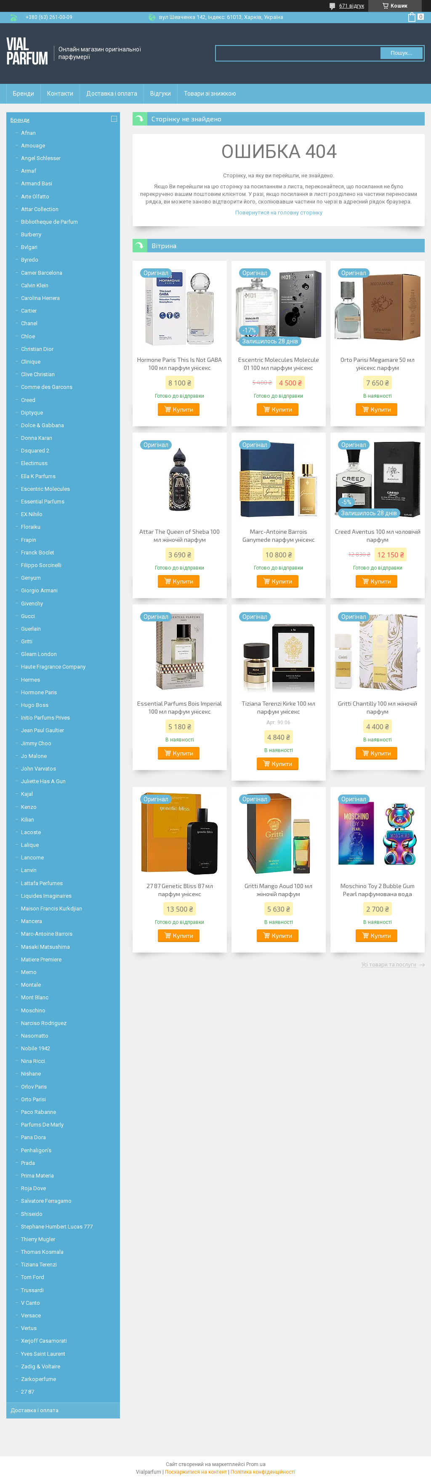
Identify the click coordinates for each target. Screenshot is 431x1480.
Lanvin (29, 870)
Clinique (30, 362)
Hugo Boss (34, 705)
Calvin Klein (34, 285)
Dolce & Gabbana (42, 425)
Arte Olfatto (35, 196)
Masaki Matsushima (45, 947)
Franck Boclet (37, 552)
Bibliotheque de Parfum (49, 222)
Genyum (31, 578)
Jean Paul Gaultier (42, 730)
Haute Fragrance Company (53, 667)
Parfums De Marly (42, 1124)
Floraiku (30, 527)
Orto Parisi (33, 1099)
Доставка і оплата (111, 93)
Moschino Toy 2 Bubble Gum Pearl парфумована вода (378, 889)
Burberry (31, 234)
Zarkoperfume (38, 1379)
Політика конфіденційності (263, 1472)
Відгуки (160, 93)
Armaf (28, 171)
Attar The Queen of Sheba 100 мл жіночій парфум (179, 535)
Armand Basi (36, 183)
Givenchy (32, 603)
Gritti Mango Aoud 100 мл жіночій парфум (278, 889)
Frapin (28, 540)
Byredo (29, 260)
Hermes (30, 680)
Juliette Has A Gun (43, 781)
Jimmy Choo (36, 743)
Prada (28, 1163)
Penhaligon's (36, 1150)
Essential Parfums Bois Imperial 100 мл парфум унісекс (179, 707)
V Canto (30, 1303)
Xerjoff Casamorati (44, 1341)
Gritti (26, 641)
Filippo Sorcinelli (41, 565)
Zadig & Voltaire (40, 1366)
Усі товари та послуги (389, 965)
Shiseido (32, 1214)
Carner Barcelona (41, 273)
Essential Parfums (42, 501)
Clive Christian (38, 374)
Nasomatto (34, 1036)
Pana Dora (33, 1137)
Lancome (32, 857)
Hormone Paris (39, 692)
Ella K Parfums (38, 476)
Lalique (30, 845)
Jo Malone (34, 756)
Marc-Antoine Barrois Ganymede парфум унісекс (278, 535)
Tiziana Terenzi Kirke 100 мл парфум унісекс (278, 707)
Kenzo (29, 807)
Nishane (31, 1074)
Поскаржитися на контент (196, 1472)
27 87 (27, 1392)
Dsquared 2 (35, 450)
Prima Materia (37, 1175)
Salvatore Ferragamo (46, 1201)
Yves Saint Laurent (43, 1354)
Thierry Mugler (38, 1239)
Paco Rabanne (38, 1112)
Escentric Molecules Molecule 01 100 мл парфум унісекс (278, 363)
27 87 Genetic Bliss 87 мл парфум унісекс (179, 889)
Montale (31, 985)
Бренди (23, 93)
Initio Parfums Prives (45, 718)
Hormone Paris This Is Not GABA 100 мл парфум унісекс (179, 363)
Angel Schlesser (41, 158)
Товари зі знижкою (210, 93)
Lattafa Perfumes (42, 883)
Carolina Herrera (40, 298)
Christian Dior (37, 349)
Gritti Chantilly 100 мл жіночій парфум (377, 707)
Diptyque (32, 412)
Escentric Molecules (45, 489)
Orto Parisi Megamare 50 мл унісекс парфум (378, 363)
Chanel (29, 323)
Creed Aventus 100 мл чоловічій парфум (377, 535)
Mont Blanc (34, 997)
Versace (31, 1315)
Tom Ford (32, 1277)
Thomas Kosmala (42, 1252)
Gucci (28, 616)
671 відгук (351, 6)
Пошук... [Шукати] (401, 53)
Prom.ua (256, 1464)
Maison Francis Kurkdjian (51, 908)
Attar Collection (40, 209)
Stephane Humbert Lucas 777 (57, 1226)
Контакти (60, 93)
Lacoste (31, 832)
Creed (28, 400)
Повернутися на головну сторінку (278, 212)
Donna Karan (36, 438)
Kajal (27, 794)
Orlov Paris (34, 1087)
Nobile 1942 (35, 1048)
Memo (29, 972)
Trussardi (32, 1290)
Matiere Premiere (41, 959)
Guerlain (31, 629)
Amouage (33, 145)
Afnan (28, 133)
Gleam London (39, 654)
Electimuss (34, 463)
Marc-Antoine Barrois (46, 934)
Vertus (29, 1328)
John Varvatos (38, 768)
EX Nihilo (32, 514)
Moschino (33, 1010)
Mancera (31, 921)
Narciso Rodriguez (44, 1023)
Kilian (27, 819)
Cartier (29, 311)
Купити (183, 409)
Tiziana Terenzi (39, 1264)
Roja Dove (33, 1188)
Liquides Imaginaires (46, 896)
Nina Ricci (33, 1061)
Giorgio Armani (39, 590)
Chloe (28, 336)
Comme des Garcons (46, 387)
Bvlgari (29, 247)
